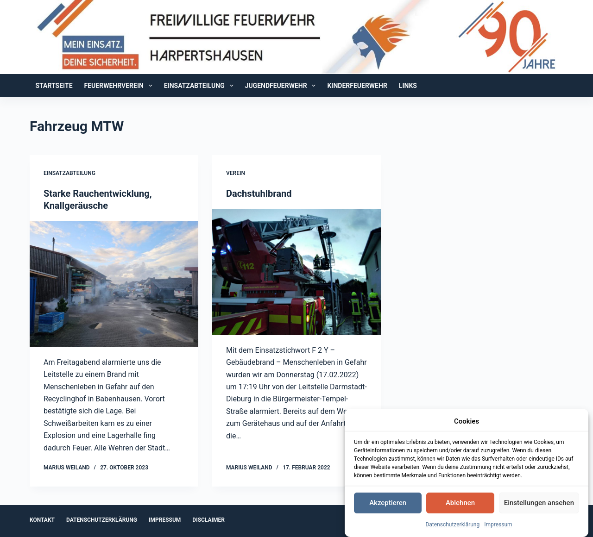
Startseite (54, 85)
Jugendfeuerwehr (282, 85)
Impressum (498, 526)
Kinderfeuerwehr (357, 85)
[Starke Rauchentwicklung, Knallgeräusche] (114, 284)
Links (408, 85)
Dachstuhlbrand (258, 193)
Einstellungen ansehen (539, 504)
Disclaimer (208, 520)
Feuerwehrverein (120, 85)
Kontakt (42, 520)
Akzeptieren (387, 504)
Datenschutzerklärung (452, 526)
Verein (235, 173)
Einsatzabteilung (200, 85)
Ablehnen (460, 504)
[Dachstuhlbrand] (296, 272)
